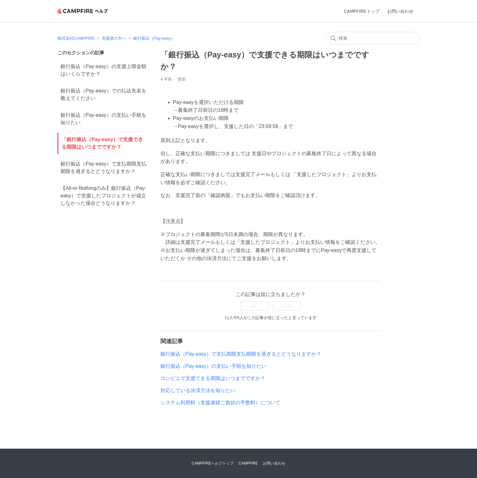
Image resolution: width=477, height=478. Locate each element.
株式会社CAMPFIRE (76, 38)
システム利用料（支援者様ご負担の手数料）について (220, 402)
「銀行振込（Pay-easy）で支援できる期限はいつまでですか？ (102, 143)
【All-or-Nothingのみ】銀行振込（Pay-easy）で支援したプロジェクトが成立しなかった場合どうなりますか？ (103, 195)
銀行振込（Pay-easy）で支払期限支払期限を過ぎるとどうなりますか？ (103, 167)
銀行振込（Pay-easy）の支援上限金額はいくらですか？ (103, 70)
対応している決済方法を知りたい (197, 390)
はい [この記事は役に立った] (254, 306)
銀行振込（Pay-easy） (154, 38)
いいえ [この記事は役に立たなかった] (287, 306)
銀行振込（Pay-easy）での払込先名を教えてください (103, 94)
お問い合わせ (400, 11)
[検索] (373, 38)
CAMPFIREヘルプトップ (213, 463)
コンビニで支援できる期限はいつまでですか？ (212, 378)
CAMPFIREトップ (361, 11)
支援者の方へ (114, 38)
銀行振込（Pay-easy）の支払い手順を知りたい (103, 118)
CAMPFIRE (248, 463)
